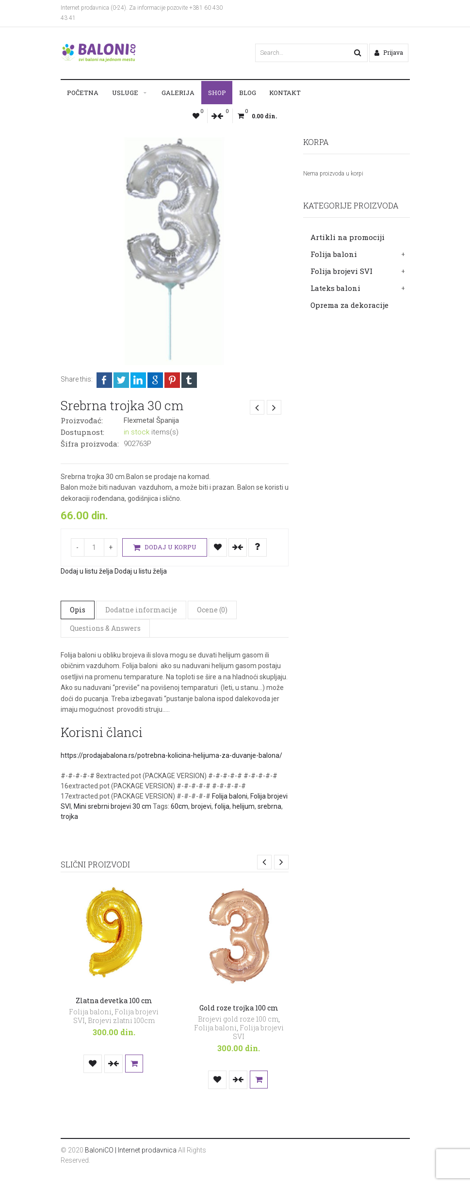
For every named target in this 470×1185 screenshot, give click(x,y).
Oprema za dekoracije (349, 305)
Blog (247, 92)
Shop (217, 92)
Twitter (121, 380)
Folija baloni (333, 254)
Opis (77, 609)
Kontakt (285, 92)
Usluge (125, 92)
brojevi (201, 806)
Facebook (104, 380)
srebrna (269, 806)
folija (221, 806)
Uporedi (237, 547)
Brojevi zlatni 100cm (121, 1020)
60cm (179, 806)
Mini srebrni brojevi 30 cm (112, 806)
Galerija (178, 92)
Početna (82, 92)
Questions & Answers (105, 628)
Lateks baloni (335, 288)
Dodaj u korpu (164, 548)
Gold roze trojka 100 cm (238, 1007)
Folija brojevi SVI (341, 271)
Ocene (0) (212, 609)
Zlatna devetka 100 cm (114, 1000)
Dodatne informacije (141, 609)
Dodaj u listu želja (218, 547)
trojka (69, 816)
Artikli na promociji (347, 237)
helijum (243, 806)
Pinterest (172, 380)
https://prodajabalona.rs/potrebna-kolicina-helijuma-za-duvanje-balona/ (171, 755)
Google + (155, 380)
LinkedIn (138, 380)
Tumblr (189, 380)
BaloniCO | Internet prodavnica (131, 1150)
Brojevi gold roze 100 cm (238, 1019)
